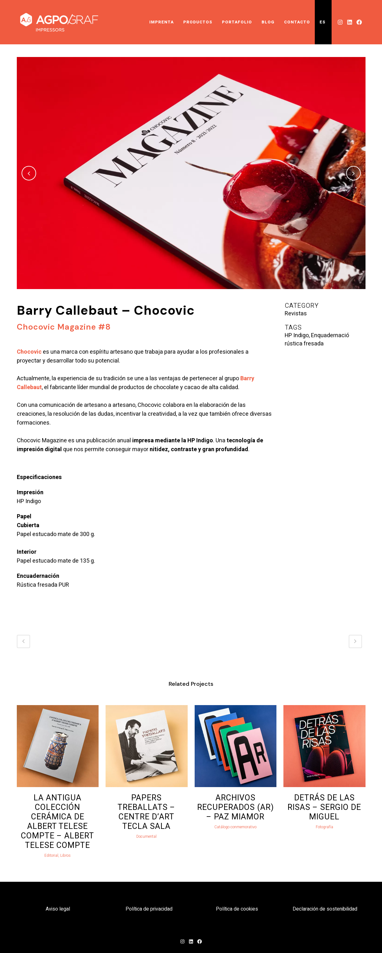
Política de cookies (237, 909)
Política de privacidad (149, 909)
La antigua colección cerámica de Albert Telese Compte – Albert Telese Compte (57, 821)
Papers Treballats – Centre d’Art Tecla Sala (146, 812)
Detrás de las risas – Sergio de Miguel (324, 807)
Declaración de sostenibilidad (325, 909)
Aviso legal (58, 909)
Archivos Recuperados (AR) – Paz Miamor (235, 807)
